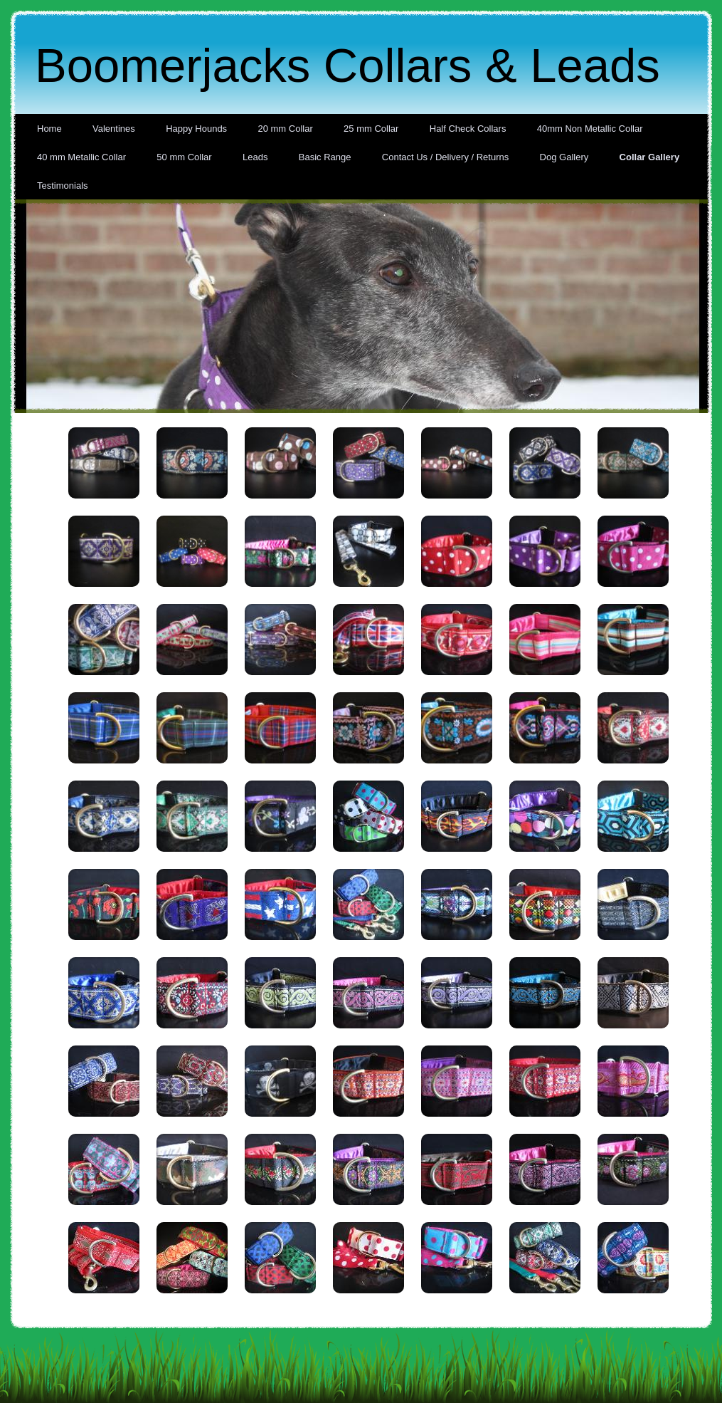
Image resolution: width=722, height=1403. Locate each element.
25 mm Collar (371, 128)
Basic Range (325, 157)
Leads (255, 157)
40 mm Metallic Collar (81, 157)
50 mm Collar (183, 157)
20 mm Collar (285, 128)
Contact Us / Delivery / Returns (445, 157)
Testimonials (62, 185)
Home (49, 128)
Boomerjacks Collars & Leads (347, 65)
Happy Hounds (196, 128)
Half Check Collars (468, 128)
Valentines (113, 128)
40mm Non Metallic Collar (590, 128)
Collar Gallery (650, 157)
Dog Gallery (564, 157)
